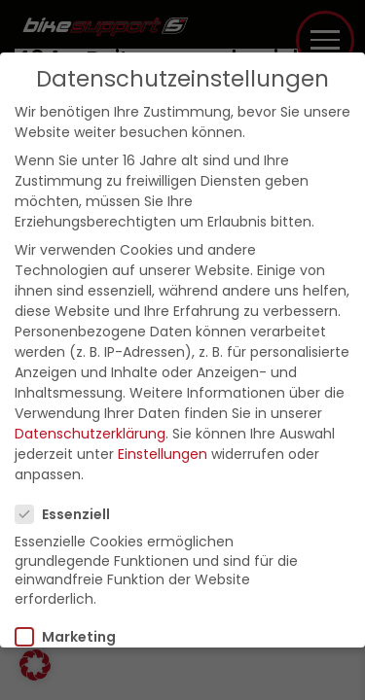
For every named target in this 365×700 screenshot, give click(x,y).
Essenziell (69, 514)
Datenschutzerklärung (90, 433)
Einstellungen (162, 454)
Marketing (71, 637)
